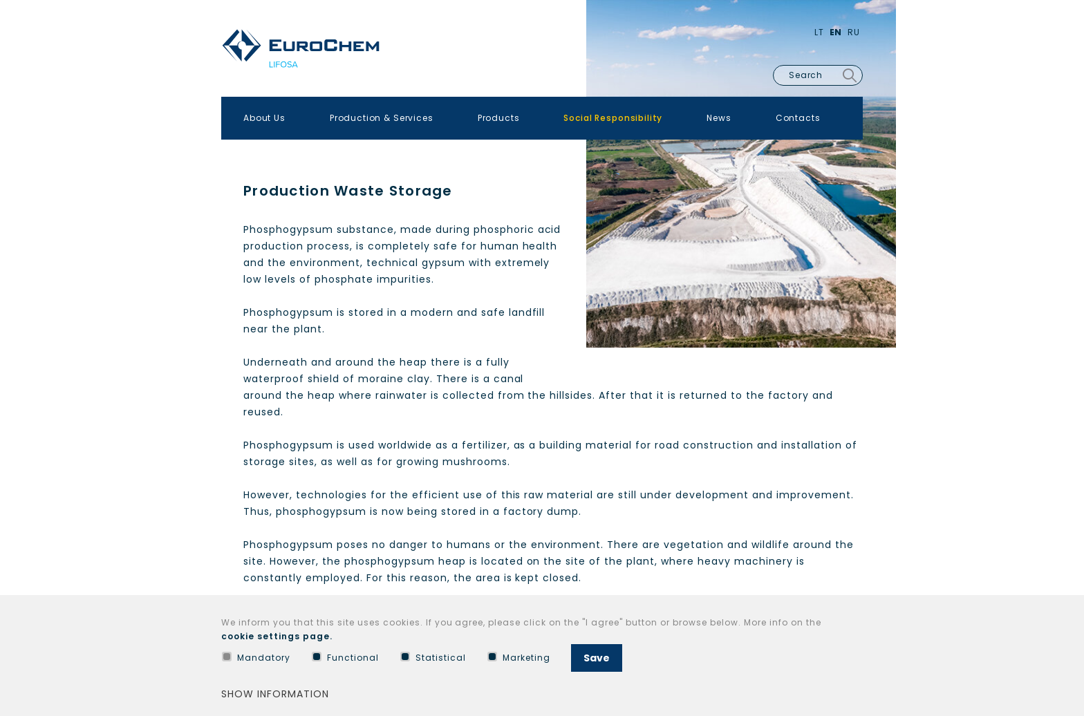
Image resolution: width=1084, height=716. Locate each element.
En (836, 32)
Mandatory (256, 657)
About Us (264, 118)
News (719, 118)
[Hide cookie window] (860, 626)
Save (596, 658)
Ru (854, 32)
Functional (345, 657)
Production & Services (381, 118)
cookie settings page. (277, 636)
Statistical (433, 657)
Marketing (518, 657)
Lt (819, 32)
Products (499, 118)
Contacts (798, 118)
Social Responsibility (612, 118)
